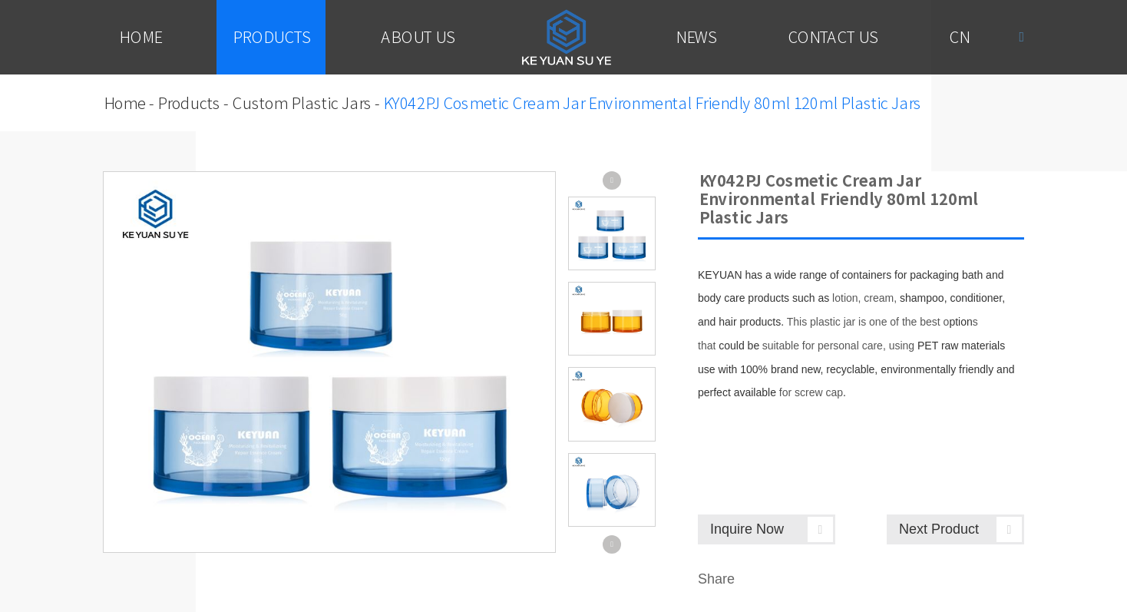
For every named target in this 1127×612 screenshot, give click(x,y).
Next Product (960, 529)
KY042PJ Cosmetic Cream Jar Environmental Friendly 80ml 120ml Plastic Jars (651, 103)
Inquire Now (771, 529)
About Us (417, 37)
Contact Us (832, 37)
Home (139, 37)
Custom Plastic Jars (301, 103)
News (695, 37)
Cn (958, 37)
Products (271, 37)
